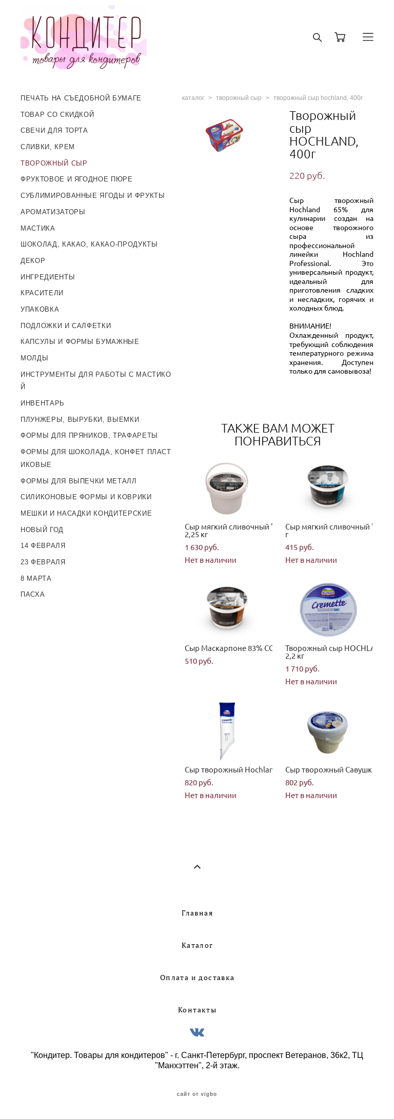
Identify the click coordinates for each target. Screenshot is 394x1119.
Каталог (197, 945)
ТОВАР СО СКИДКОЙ (57, 114)
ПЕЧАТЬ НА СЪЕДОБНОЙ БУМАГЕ (81, 98)
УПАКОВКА (40, 309)
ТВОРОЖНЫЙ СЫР (54, 163)
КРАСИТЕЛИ (42, 293)
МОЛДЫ (34, 358)
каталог (193, 98)
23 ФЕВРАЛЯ (43, 562)
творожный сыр (239, 98)
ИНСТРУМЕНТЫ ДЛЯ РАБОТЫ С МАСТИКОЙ (96, 381)
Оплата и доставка (197, 977)
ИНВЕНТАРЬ (43, 403)
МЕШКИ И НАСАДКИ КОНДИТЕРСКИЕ (86, 513)
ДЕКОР (33, 260)
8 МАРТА (36, 578)
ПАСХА (33, 594)
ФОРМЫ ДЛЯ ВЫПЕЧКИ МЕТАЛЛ (79, 481)
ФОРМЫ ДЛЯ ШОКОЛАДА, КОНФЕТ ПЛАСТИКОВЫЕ (96, 458)
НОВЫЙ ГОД (42, 529)
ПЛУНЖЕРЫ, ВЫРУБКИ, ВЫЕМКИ (80, 419)
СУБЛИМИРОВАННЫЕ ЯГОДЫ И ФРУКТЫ (93, 195)
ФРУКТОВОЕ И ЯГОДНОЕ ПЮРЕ (77, 179)
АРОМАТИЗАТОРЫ (53, 212)
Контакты (197, 1009)
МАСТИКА (38, 228)
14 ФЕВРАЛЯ (43, 545)
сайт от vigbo (197, 1094)
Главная (197, 913)
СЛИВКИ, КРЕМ (48, 147)
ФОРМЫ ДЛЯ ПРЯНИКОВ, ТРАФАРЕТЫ (89, 435)
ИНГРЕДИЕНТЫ (48, 277)
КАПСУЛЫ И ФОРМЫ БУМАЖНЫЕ (80, 341)
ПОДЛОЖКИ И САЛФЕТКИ (66, 325)
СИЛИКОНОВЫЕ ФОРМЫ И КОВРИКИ (86, 497)
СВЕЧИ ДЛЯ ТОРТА (54, 130)
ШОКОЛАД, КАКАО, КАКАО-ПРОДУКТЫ (89, 244)
